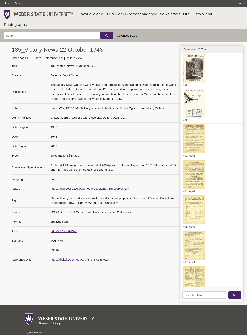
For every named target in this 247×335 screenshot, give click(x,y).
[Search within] (204, 295)
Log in (241, 3)
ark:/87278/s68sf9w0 (64, 231)
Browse (19, 3)
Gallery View (74, 58)
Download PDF (21, 58)
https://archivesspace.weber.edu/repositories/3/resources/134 (90, 188)
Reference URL (53, 58)
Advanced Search (128, 35)
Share (37, 58)
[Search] (52, 35)
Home (7, 3)
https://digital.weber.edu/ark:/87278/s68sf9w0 (80, 259)
